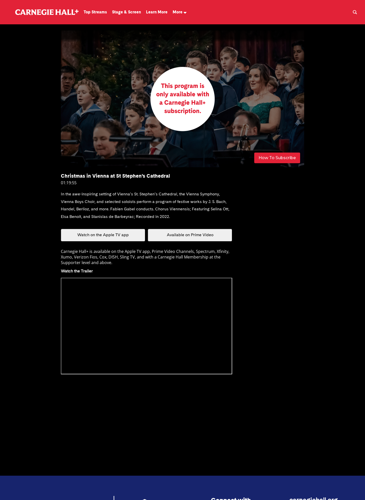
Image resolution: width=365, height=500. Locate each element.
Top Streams (95, 12)
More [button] (180, 12)
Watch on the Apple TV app (103, 235)
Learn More (157, 12)
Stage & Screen (126, 12)
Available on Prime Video (190, 235)
